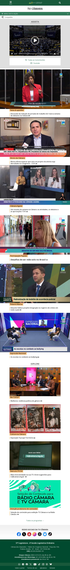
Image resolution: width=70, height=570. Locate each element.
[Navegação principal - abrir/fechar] (10, 3)
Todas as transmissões (35, 60)
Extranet (52, 568)
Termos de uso (32, 568)
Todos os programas (35, 520)
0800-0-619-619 (36, 555)
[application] (35, 40)
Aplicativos (43, 568)
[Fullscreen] (58, 54)
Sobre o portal (19, 568)
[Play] (12, 54)
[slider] (33, 53)
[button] (35, 13)
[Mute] (55, 54)
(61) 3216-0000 (41, 557)
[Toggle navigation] (60, 2)
